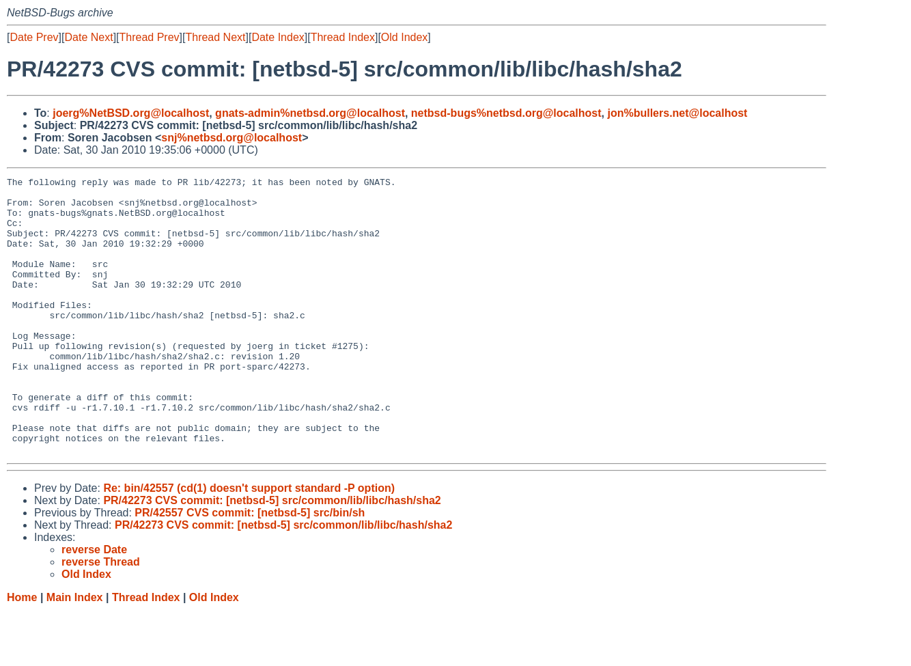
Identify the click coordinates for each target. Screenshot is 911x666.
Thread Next (215, 37)
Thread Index (343, 37)
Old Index (404, 37)
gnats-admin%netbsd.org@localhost (310, 113)
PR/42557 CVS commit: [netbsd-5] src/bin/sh (250, 568)
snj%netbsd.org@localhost (231, 137)
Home (22, 652)
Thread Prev (150, 37)
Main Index (74, 652)
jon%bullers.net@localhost (677, 113)
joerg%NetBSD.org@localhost (131, 113)
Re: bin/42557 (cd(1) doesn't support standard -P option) (249, 543)
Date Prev (34, 37)
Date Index (277, 37)
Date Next (88, 37)
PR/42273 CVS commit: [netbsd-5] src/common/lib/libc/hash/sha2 (271, 555)
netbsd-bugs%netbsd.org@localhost (506, 113)
